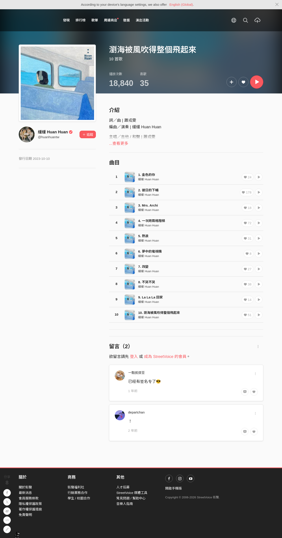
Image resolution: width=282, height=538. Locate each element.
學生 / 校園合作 (79, 498)
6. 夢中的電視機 (150, 251)
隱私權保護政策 (30, 504)
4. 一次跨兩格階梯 (151, 221)
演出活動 (142, 20)
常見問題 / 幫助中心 (131, 498)
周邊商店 (111, 20)
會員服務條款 (29, 498)
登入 (134, 356)
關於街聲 (25, 487)
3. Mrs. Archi (148, 205)
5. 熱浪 (143, 236)
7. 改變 (143, 266)
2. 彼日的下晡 (148, 190)
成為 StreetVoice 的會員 (165, 356)
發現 (66, 20)
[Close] (277, 4)
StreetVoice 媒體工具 (131, 493)
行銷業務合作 (77, 493)
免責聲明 (25, 515)
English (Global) (181, 4)
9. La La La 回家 (150, 297)
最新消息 (25, 493)
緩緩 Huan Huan (55, 132)
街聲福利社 (76, 487)
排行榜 (80, 20)
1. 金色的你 (146, 175)
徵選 (126, 20)
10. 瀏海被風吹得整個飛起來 (159, 313)
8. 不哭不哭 (146, 282)
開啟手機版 (173, 488)
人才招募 (123, 487)
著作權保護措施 (30, 509)
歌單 (94, 20)
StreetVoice (37, 20)
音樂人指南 (124, 504)
